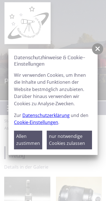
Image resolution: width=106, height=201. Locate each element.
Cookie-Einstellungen (36, 122)
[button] (97, 48)
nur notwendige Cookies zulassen (67, 140)
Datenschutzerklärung (46, 115)
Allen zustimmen (28, 140)
